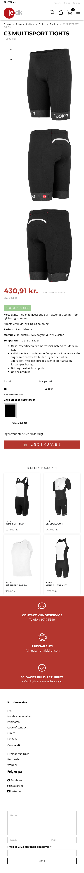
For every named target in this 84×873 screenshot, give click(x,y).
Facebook (14, 780)
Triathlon (54, 24)
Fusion (42, 24)
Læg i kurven (42, 444)
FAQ (9, 711)
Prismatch (13, 722)
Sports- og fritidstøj (25, 24)
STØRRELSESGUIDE (17, 308)
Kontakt (58, 2)
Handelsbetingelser (19, 716)
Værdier (12, 765)
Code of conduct (17, 727)
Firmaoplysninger (18, 754)
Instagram (15, 785)
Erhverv (7, 24)
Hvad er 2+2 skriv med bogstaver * (29, 846)
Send (42, 860)
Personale (13, 759)
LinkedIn (14, 791)
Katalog (76, 2)
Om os (67, 2)
